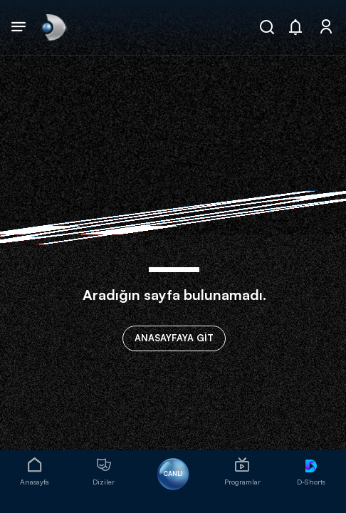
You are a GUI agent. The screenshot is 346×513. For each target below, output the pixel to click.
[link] (53, 27)
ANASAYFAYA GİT (174, 337)
